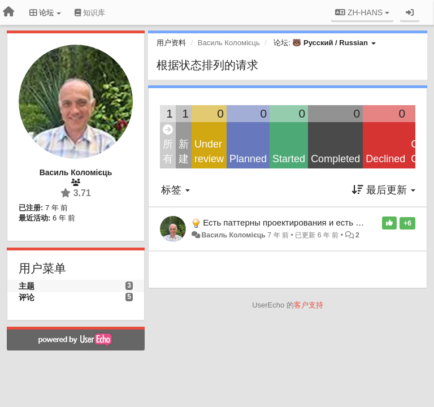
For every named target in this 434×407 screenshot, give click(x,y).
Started (288, 158)
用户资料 (171, 42)
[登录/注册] (410, 12)
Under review (209, 151)
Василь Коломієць (233, 235)
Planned (248, 158)
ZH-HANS (362, 12)
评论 (26, 297)
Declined (385, 158)
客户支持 (308, 305)
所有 (168, 144)
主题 (26, 286)
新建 (184, 151)
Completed (335, 158)
